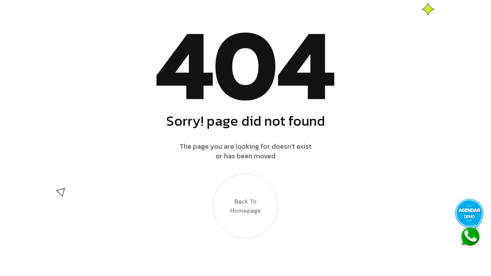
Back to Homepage (245, 206)
